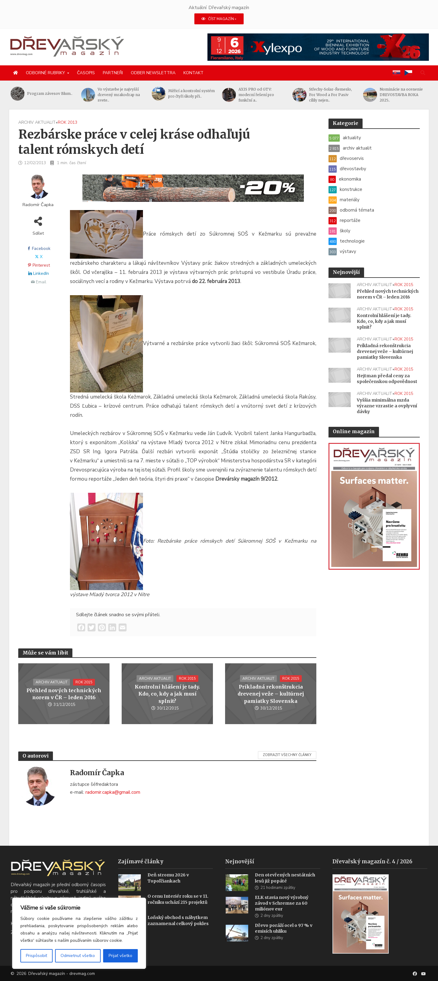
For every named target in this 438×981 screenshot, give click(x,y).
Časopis (86, 73)
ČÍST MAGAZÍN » (218, 18)
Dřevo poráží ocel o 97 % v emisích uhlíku (283, 937)
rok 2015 (83, 682)
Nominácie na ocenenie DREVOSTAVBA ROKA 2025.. (401, 94)
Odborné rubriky (45, 73)
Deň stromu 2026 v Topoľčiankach (168, 887)
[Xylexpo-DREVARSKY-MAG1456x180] (318, 46)
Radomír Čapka (38, 205)
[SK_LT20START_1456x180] (193, 191)
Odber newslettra (153, 73)
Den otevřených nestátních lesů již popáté (285, 887)
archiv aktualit (37, 122)
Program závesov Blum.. (49, 93)
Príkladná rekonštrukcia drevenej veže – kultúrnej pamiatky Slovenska (271, 694)
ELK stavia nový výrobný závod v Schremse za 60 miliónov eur (281, 912)
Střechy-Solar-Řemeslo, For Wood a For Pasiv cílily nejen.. (330, 94)
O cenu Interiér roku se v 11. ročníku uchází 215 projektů (178, 908)
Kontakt (193, 73)
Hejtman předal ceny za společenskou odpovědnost (387, 378)
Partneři (113, 73)
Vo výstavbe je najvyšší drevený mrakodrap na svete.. (119, 94)
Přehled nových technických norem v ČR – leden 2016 (63, 693)
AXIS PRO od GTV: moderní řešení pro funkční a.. (256, 94)
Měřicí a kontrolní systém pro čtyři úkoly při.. (191, 93)
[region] (79, 933)
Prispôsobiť (36, 956)
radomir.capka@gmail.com (112, 792)
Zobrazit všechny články (287, 755)
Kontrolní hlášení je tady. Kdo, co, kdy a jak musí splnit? (167, 694)
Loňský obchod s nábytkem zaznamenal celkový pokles (178, 929)
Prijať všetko (120, 956)
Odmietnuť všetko (78, 956)
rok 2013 (67, 122)
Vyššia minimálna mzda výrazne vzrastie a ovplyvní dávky (387, 405)
